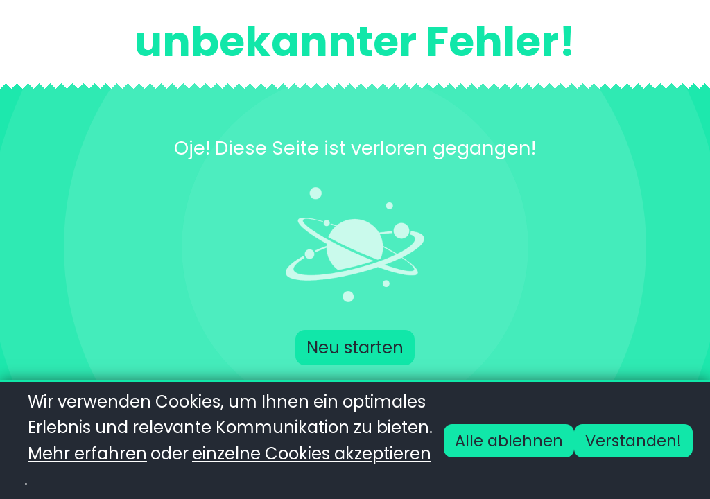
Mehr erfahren (87, 453)
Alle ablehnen (509, 441)
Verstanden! (633, 441)
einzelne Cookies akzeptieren (311, 453)
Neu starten (355, 347)
